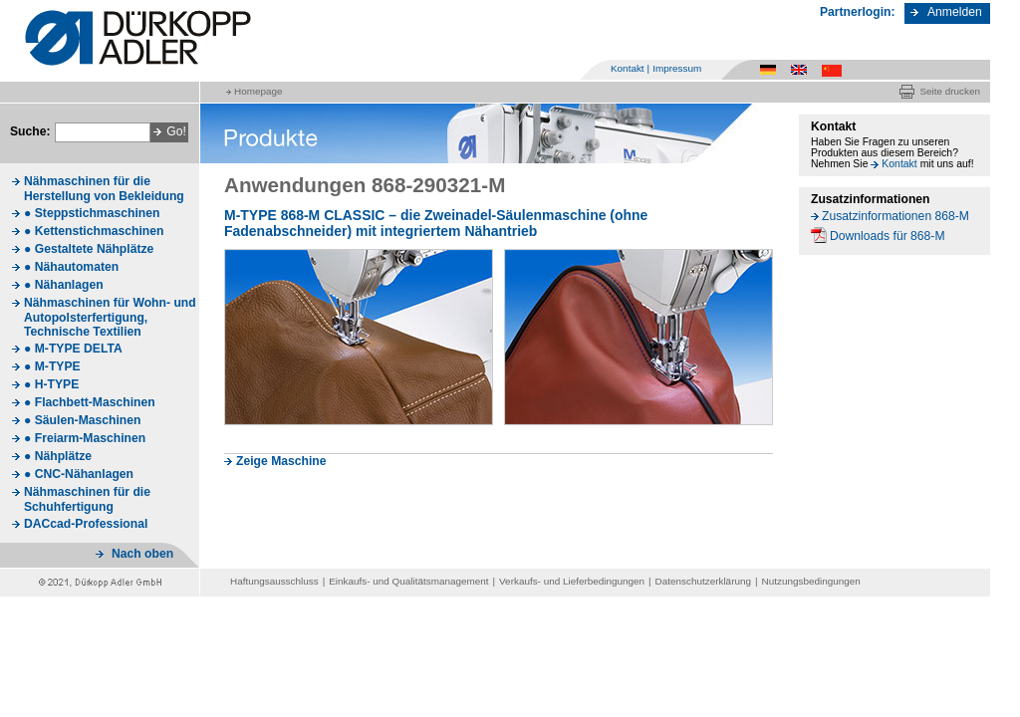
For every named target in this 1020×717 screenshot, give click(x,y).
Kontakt (627, 68)
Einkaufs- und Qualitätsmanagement (408, 581)
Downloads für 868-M (887, 236)
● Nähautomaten (71, 267)
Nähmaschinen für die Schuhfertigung (87, 499)
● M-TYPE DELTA (73, 349)
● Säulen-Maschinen (82, 420)
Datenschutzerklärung (703, 581)
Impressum (676, 68)
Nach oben (142, 554)
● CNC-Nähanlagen (78, 474)
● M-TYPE (52, 366)
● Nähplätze (58, 456)
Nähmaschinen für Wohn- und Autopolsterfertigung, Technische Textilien (110, 317)
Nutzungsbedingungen (811, 581)
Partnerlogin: (857, 12)
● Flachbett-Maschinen (89, 402)
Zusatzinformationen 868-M (895, 216)
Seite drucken (949, 91)
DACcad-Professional (85, 524)
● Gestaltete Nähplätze (88, 249)
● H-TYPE (51, 384)
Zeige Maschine (281, 461)
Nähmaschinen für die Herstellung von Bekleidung (104, 188)
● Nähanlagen (64, 285)
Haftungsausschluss (274, 581)
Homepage (258, 91)
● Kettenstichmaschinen (93, 231)
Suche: (30, 131)
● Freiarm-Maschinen (84, 438)
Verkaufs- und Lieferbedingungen (571, 581)
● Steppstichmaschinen (91, 213)
